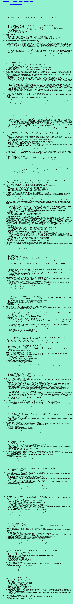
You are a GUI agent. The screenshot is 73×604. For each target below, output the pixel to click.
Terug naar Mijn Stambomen (16, 4)
